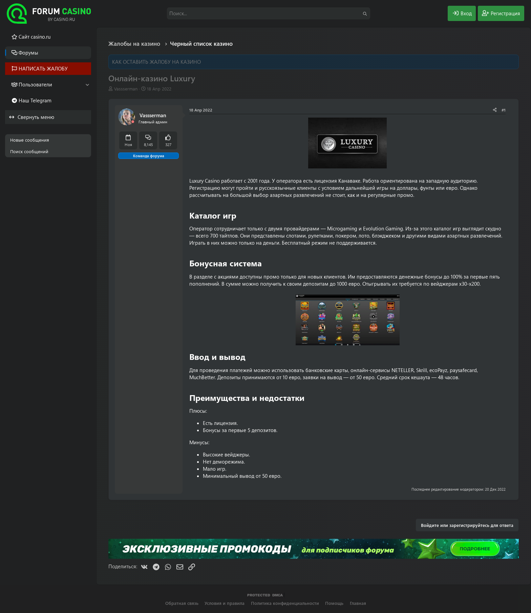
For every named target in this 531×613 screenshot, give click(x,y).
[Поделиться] (494, 110)
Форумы (28, 52)
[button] (87, 84)
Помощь (334, 603)
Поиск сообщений (29, 151)
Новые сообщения (29, 140)
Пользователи (35, 84)
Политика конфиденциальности (285, 603)
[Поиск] (268, 13)
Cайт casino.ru (34, 36)
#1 (504, 110)
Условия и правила (225, 603)
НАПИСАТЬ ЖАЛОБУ (43, 68)
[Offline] (132, 121)
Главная (358, 603)
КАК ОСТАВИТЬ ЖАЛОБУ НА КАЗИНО (156, 61)
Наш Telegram (35, 100)
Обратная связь (181, 603)
